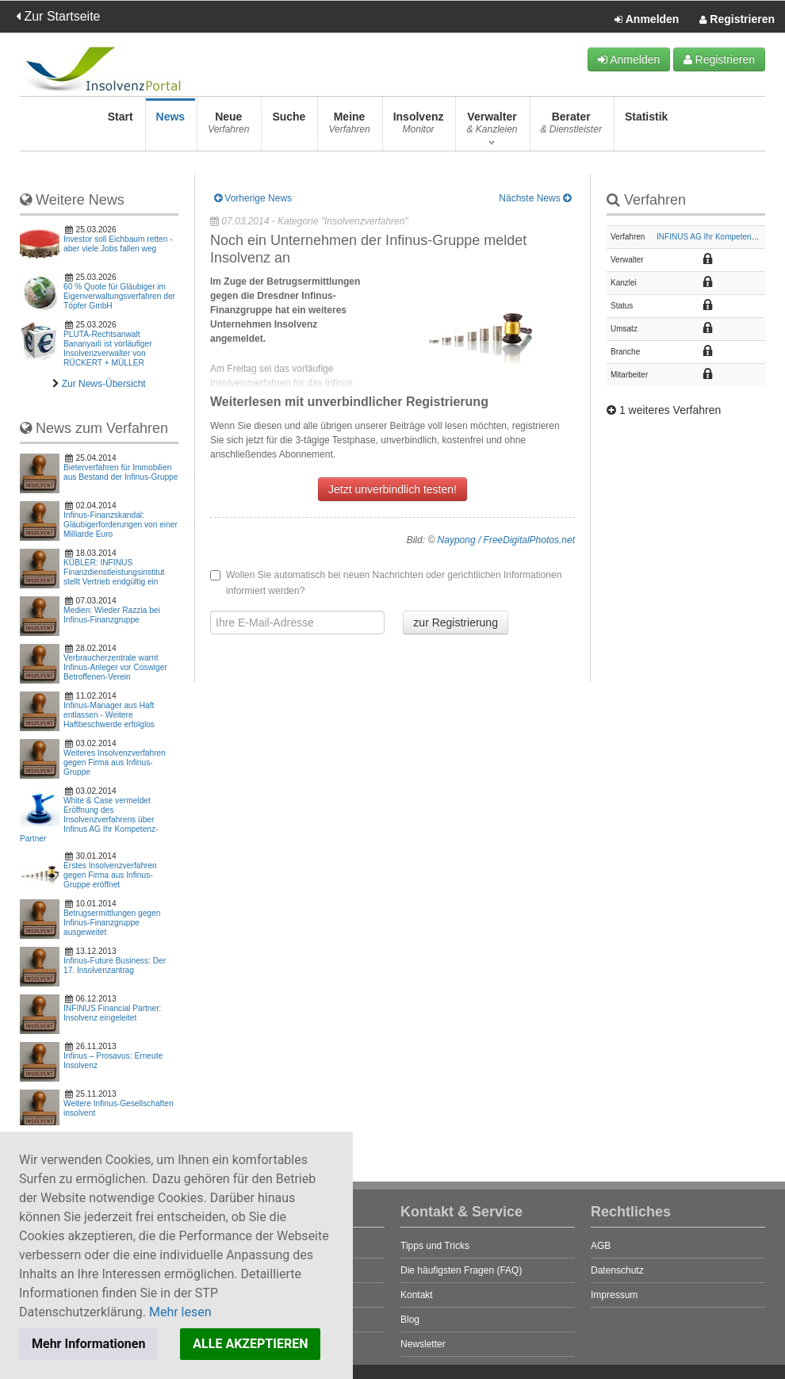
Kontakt (416, 1294)
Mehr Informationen (88, 1343)
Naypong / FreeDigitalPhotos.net (506, 540)
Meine (349, 127)
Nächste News (535, 198)
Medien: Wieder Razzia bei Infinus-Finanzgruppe (111, 615)
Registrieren (737, 20)
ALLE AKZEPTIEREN (250, 1343)
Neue (228, 127)
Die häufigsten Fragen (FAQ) (461, 1270)
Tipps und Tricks (434, 1245)
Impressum (614, 1294)
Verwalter (491, 127)
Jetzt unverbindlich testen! (392, 489)
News (171, 127)
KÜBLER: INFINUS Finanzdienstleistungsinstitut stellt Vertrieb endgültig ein (113, 572)
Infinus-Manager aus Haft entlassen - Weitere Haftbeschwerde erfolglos (109, 715)
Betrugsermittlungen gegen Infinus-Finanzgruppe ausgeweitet (111, 923)
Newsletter (423, 1344)
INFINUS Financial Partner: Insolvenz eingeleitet (112, 1013)
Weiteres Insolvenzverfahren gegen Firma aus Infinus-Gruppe (114, 762)
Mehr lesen (180, 1312)
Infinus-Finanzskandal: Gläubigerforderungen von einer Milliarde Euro (120, 524)
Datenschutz (617, 1270)
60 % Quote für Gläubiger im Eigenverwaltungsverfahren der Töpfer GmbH (119, 296)
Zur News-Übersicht (104, 383)
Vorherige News (253, 198)
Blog (409, 1319)
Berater (571, 127)
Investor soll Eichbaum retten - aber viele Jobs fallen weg (118, 244)
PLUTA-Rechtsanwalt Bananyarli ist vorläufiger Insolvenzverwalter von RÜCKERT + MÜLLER (107, 348)
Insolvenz (418, 127)
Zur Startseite (58, 16)
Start (120, 127)
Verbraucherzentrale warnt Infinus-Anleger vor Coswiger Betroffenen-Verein (115, 667)
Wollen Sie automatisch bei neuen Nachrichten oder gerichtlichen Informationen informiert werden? (385, 582)
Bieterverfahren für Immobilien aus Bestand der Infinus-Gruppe (120, 472)
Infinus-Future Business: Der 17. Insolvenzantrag (114, 965)
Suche (288, 127)
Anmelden (647, 20)
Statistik (646, 127)
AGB (601, 1245)
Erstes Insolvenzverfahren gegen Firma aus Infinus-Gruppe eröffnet (110, 875)
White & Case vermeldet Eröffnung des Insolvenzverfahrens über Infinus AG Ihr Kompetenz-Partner (89, 819)
